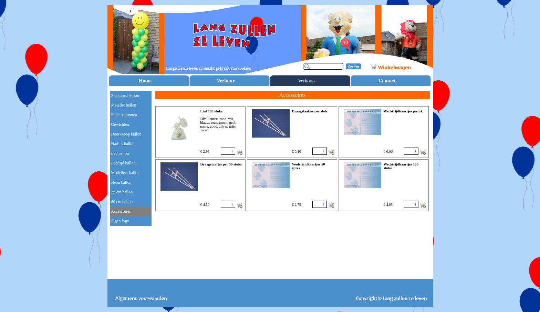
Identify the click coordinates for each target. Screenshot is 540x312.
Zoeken (353, 66)
